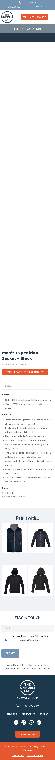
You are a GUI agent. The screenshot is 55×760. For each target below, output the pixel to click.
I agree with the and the (29, 638)
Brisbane (11, 713)
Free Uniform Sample (34, 17)
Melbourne (28, 713)
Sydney (44, 713)
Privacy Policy (34, 636)
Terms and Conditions (29, 640)
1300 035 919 (27, 706)
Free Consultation (27, 28)
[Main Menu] (52, 17)
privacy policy (21, 667)
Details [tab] (8, 386)
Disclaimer (18, 755)
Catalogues (13, 7)
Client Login (27, 734)
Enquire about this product (25, 371)
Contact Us (41, 6)
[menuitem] (41, 7)
